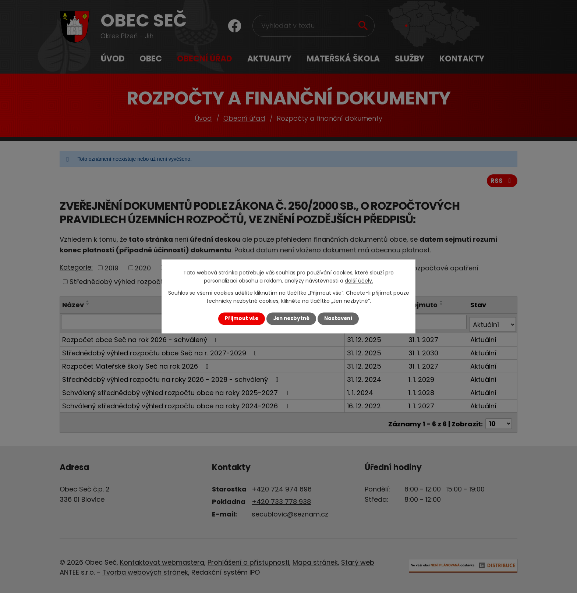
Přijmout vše (241, 318)
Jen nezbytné (291, 318)
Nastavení (338, 318)
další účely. (359, 281)
